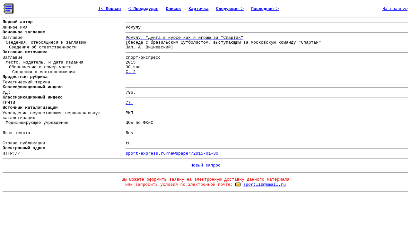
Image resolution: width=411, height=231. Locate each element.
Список (173, 8)
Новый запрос (205, 165)
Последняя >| (266, 8)
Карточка (198, 8)
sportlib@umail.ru (264, 184)
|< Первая (109, 8)
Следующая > (230, 8)
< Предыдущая (143, 8)
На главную (394, 8)
